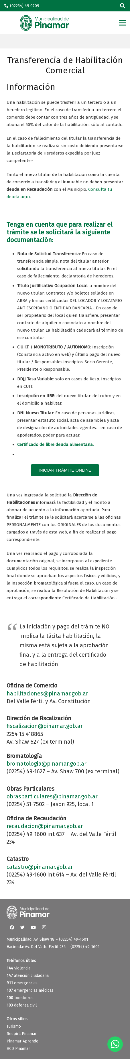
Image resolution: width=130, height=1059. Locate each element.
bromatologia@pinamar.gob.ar (46, 763)
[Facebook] (12, 927)
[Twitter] (22, 927)
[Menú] (122, 23)
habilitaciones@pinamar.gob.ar (47, 693)
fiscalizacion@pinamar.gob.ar (45, 726)
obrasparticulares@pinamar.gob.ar (52, 796)
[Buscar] (122, 5)
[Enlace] (44, 23)
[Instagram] (44, 927)
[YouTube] (33, 927)
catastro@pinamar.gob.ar (40, 867)
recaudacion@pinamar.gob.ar (45, 826)
